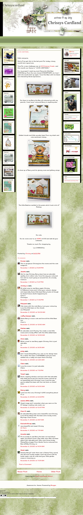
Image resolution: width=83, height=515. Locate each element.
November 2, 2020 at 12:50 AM (32, 324)
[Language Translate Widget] (70, 117)
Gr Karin (23, 428)
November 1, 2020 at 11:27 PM (31, 282)
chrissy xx (24, 286)
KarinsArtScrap (26, 423)
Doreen (23, 261)
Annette (23, 434)
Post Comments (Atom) (44, 476)
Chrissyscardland (13, 5)
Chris (22, 339)
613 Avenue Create (48, 66)
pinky (22, 351)
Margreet (23, 303)
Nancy (22, 390)
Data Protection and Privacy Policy (71, 180)
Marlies (23, 328)
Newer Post (22, 472)
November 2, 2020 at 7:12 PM (31, 370)
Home (39, 472)
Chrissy (72, 51)
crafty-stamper (25, 316)
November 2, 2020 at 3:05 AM (32, 347)
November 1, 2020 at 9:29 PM (32, 268)
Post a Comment (25, 464)
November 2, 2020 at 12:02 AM (32, 312)
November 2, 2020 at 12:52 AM (32, 335)
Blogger (53, 485)
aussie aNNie (25, 401)
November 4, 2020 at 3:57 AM (32, 420)
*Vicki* (22, 374)
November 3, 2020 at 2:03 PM (32, 397)
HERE (39, 238)
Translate (72, 118)
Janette (23, 271)
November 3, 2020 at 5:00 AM (32, 386)
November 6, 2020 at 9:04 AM (32, 446)
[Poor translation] (5, 496)
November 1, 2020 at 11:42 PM (32, 300)
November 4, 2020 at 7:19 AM (31, 430)
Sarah (22, 450)
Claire (22, 363)
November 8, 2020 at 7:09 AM (32, 460)
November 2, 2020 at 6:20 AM (32, 360)
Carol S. (23, 411)
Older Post (55, 472)
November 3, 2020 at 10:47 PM (32, 407)
